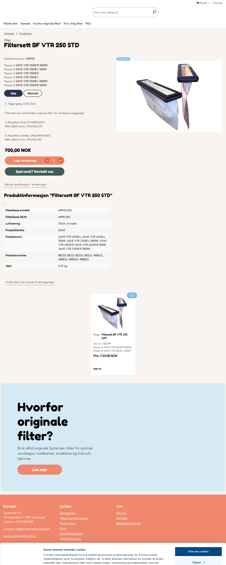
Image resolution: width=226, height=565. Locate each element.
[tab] (13, 93)
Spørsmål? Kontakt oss (34, 172)
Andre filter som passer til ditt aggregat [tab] (30, 282)
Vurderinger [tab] (38, 184)
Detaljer (48, 558)
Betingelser (67, 513)
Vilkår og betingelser (74, 518)
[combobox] (121, 12)
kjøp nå (97, 368)
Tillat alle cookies (198, 530)
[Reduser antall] (47, 160)
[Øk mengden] (60, 160)
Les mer (39, 469)
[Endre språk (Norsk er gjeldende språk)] (203, 3)
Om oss (121, 513)
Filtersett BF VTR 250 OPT (114, 336)
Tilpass (198, 540)
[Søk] (154, 12)
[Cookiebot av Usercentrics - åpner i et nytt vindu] (21, 558)
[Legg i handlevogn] (24, 160)
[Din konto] (216, 12)
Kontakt (122, 518)
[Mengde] (54, 160)
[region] (169, 96)
